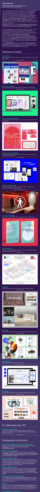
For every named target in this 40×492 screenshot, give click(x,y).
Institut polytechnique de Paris (19, 454)
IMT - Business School (33, 453)
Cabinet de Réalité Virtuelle (9, 185)
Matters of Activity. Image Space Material (28, 24)
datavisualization (14, 37)
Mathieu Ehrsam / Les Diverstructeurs (28, 15)
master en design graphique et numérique (17, 18)
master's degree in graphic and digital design (25, 36)
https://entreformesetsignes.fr (8, 448)
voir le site (8, 460)
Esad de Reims (23, 453)
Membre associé (5, 24)
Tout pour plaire (32, 11)
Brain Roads (26, 25)
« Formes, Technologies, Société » (22, 477)
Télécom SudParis (8, 454)
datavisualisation (5, 19)
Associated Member (10, 42)
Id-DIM (6, 453)
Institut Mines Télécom (6, 464)
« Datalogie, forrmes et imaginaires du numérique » (26, 485)
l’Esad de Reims (5, 446)
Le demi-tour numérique (8, 215)
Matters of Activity (31, 471)
